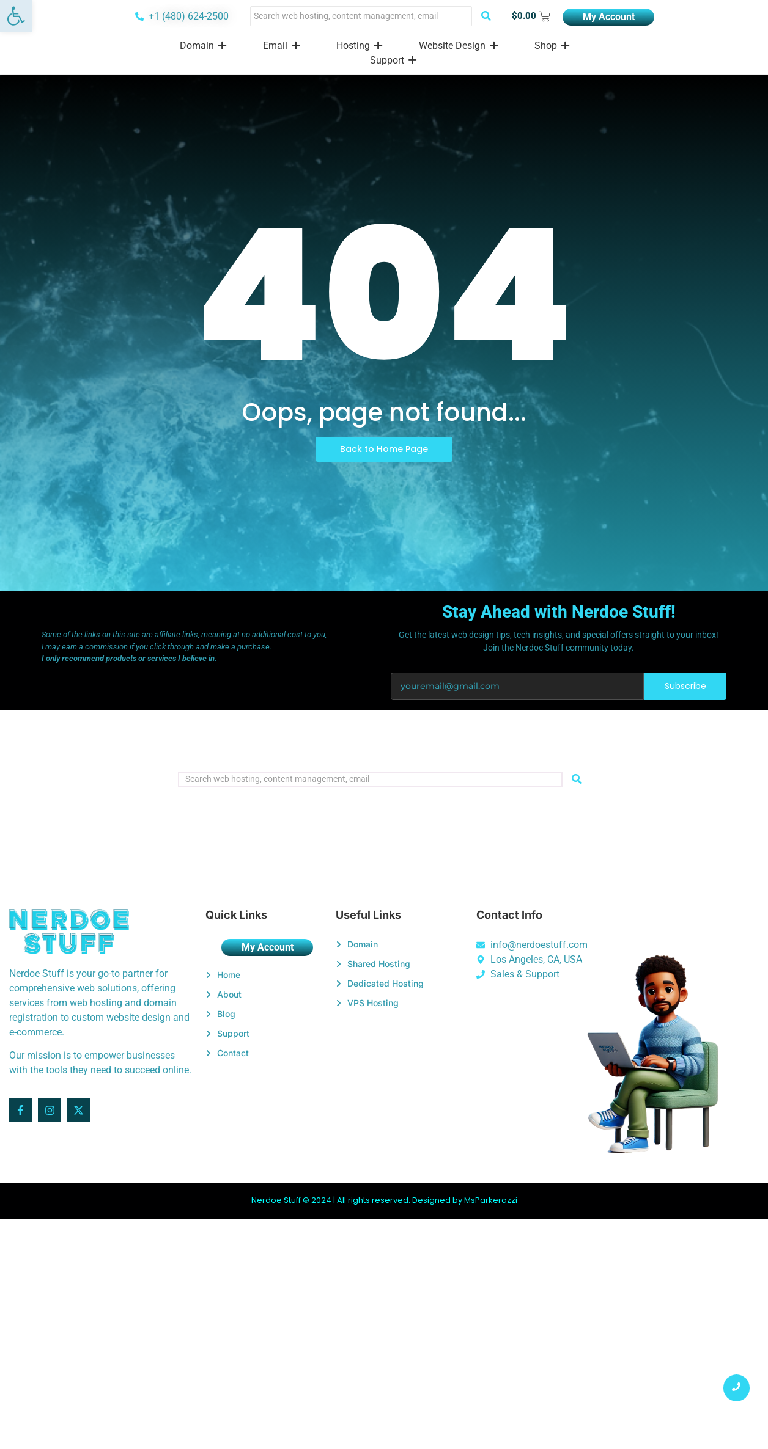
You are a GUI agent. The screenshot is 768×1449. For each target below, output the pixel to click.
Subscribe (685, 686)
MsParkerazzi (490, 1200)
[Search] (361, 16)
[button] (16, 16)
